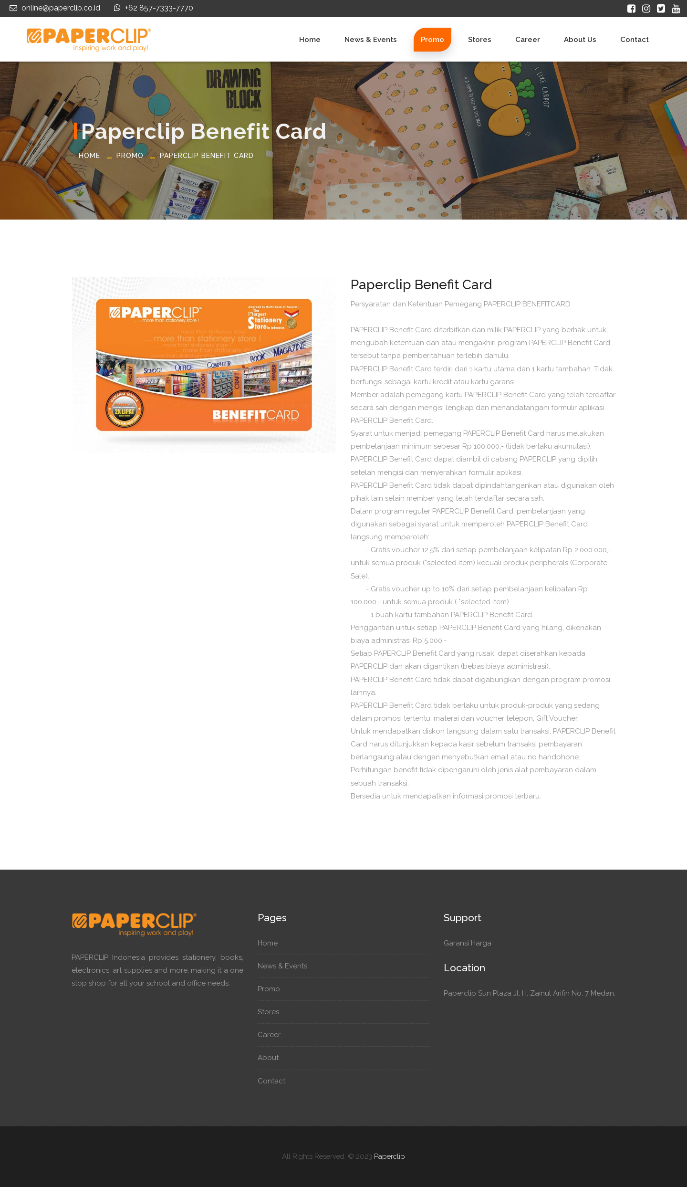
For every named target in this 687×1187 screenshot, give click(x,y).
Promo (432, 39)
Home (310, 39)
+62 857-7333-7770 (152, 7)
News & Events (370, 39)
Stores (479, 39)
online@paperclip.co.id (53, 7)
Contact (634, 39)
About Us (580, 39)
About (273, 1057)
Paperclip (389, 1156)
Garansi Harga (472, 943)
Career (527, 39)
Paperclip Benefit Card (207, 155)
